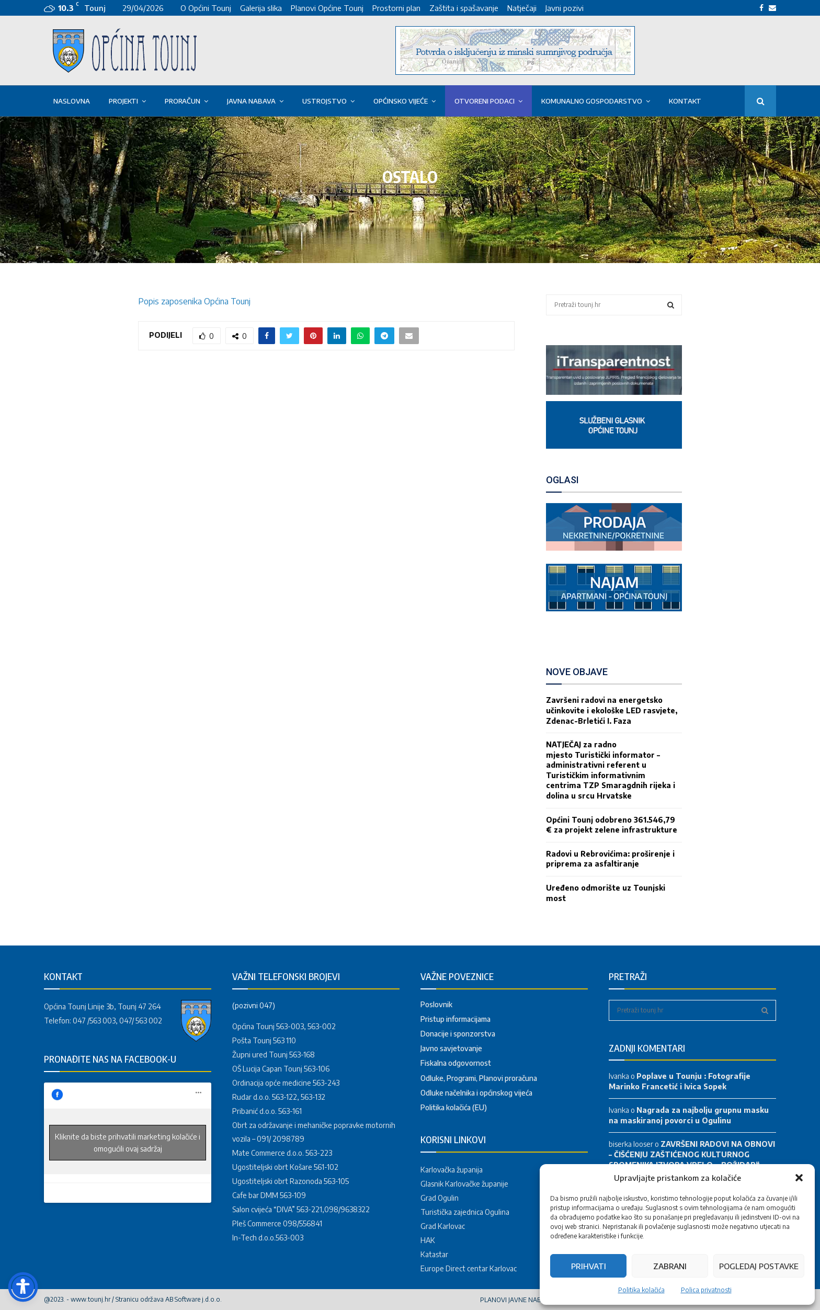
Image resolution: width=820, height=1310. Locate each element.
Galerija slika (261, 8)
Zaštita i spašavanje (463, 8)
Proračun (182, 101)
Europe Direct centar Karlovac (468, 1268)
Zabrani (670, 1266)
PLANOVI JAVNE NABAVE (516, 1300)
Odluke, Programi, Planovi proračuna (478, 1078)
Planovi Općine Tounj (327, 8)
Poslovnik (436, 1004)
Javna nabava (251, 101)
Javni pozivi (564, 8)
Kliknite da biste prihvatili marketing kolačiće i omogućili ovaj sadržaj (127, 1142)
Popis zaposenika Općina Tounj (194, 301)
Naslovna (71, 101)
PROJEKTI (123, 101)
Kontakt (685, 101)
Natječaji (522, 8)
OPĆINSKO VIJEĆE (400, 101)
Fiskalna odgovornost (455, 1062)
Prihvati (588, 1266)
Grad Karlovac (442, 1226)
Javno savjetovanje (451, 1048)
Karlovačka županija (451, 1169)
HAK (427, 1240)
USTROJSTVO (324, 101)
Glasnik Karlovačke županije (464, 1183)
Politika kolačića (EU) (453, 1107)
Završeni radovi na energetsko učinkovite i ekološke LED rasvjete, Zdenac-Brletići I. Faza (611, 710)
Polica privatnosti (706, 1290)
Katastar (434, 1254)
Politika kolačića (641, 1290)
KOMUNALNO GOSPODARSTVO (591, 101)
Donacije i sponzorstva (457, 1033)
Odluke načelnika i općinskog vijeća (476, 1092)
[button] (799, 1177)
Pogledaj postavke (759, 1266)
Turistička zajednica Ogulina (464, 1212)
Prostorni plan (396, 8)
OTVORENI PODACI (484, 101)
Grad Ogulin (439, 1197)
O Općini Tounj (205, 8)
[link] (614, 392)
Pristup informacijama (455, 1019)
